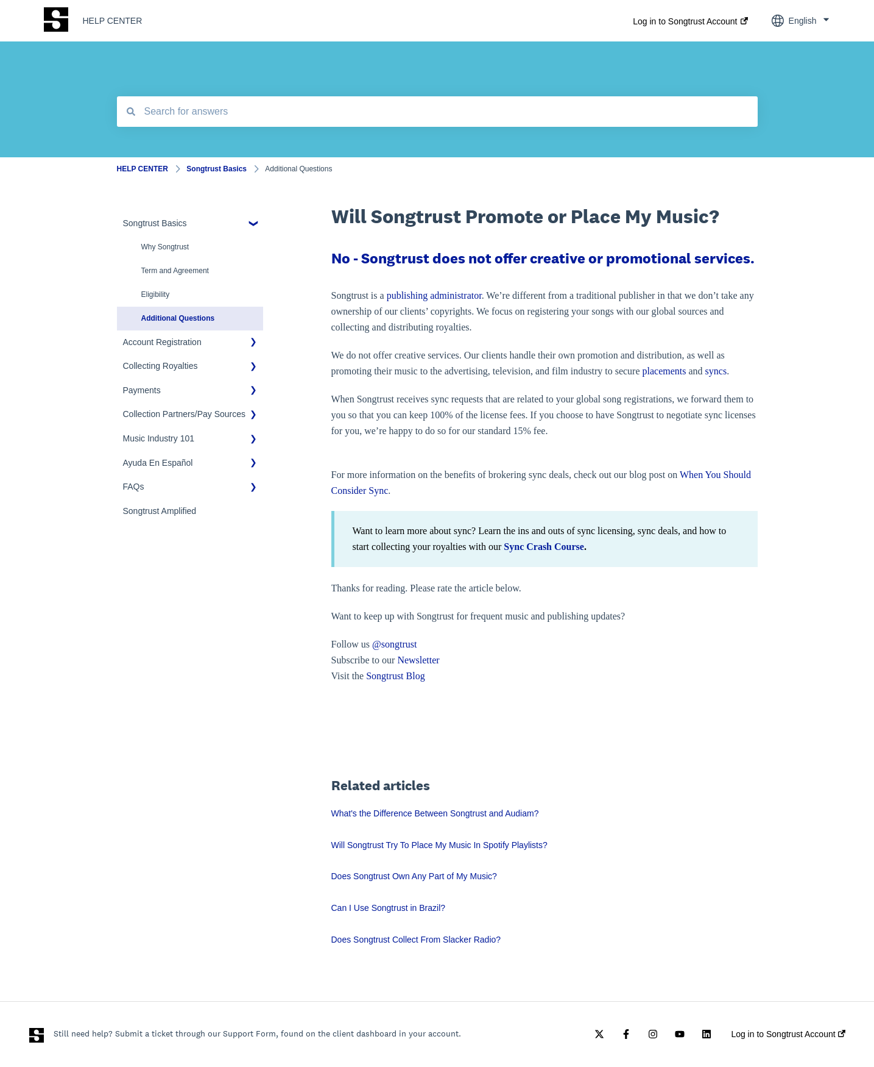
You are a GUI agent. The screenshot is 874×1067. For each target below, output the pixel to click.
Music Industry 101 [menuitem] (159, 438)
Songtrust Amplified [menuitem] (160, 511)
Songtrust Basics (216, 169)
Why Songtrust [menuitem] (165, 247)
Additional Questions (298, 169)
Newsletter (418, 660)
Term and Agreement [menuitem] (175, 270)
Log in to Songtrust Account (685, 21)
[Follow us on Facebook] (626, 1034)
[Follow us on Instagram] (653, 1034)
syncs (716, 371)
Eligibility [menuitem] (155, 294)
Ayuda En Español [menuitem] (158, 463)
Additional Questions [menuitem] (178, 318)
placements (664, 371)
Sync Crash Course (544, 546)
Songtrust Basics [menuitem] (155, 223)
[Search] (131, 111)
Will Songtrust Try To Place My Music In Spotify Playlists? (439, 845)
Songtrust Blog (395, 676)
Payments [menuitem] (142, 390)
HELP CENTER (113, 21)
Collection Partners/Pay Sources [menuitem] (184, 414)
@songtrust (395, 644)
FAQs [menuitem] (133, 486)
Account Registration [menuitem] (162, 342)
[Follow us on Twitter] (599, 1034)
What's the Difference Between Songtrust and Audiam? (435, 813)
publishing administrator (434, 295)
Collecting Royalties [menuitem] (160, 366)
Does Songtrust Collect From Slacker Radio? (416, 939)
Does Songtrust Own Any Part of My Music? (414, 876)
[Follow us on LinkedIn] (706, 1034)
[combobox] (437, 111)
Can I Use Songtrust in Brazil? (388, 908)
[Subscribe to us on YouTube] (679, 1034)
